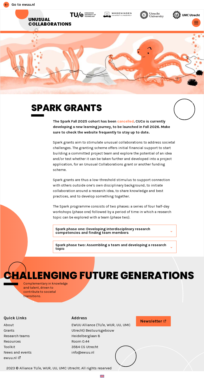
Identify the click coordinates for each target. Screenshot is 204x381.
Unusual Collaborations (49, 21)
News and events (18, 352)
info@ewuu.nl (82, 352)
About (9, 325)
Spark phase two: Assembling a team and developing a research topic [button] (110, 247)
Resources (12, 341)
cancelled (125, 121)
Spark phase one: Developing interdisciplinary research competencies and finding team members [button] (102, 231)
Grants (9, 330)
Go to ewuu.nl (19, 4)
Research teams (17, 336)
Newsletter (151, 321)
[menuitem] (102, 376)
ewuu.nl (10, 358)
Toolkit (9, 347)
